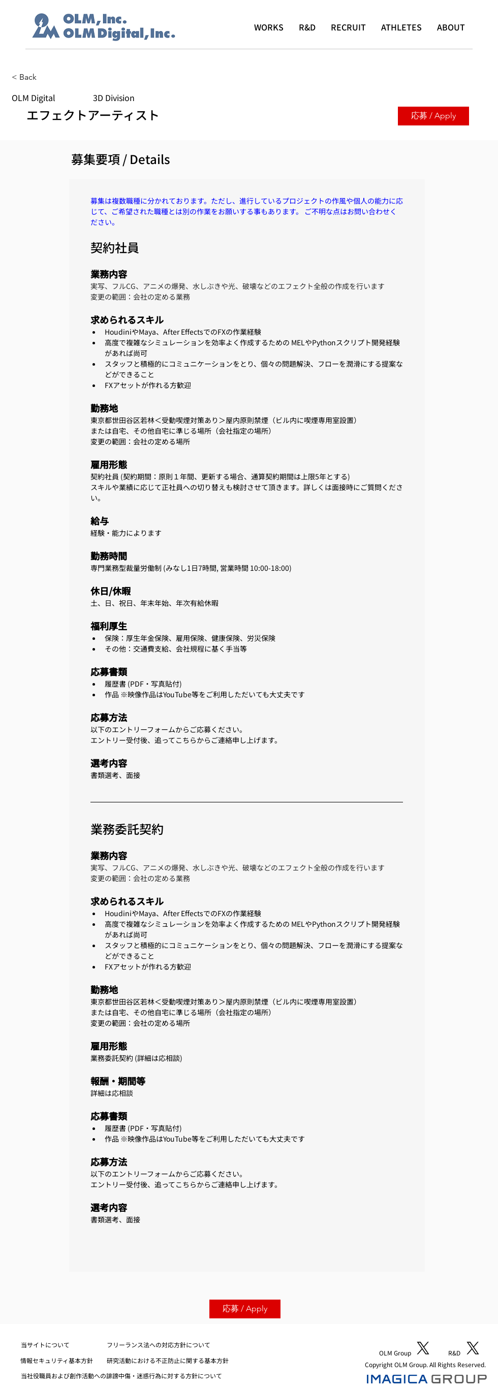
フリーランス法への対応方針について (158, 1344)
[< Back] (48, 77)
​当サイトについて (45, 1344)
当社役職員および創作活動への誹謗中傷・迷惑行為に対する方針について (121, 1375)
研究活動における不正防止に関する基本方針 (168, 1360)
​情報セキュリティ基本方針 (56, 1360)
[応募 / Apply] (433, 116)
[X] (423, 1348)
